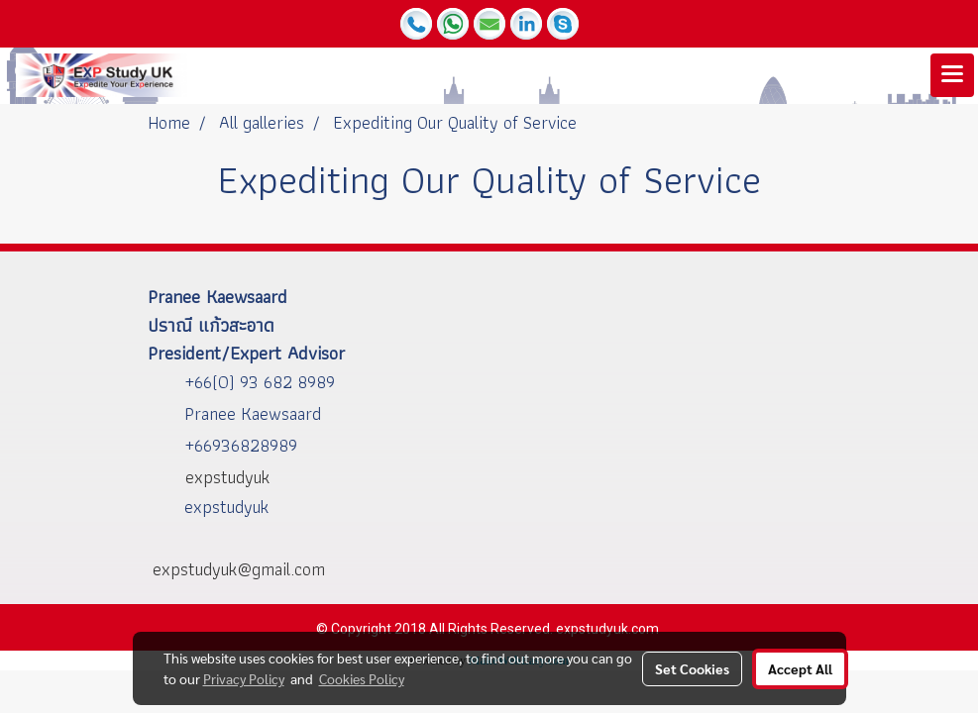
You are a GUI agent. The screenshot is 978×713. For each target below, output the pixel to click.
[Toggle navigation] (952, 75)
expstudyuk (226, 506)
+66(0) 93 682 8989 (259, 381)
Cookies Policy (361, 678)
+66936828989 (240, 445)
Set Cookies (692, 668)
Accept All (800, 668)
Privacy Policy (243, 678)
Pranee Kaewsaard (252, 413)
